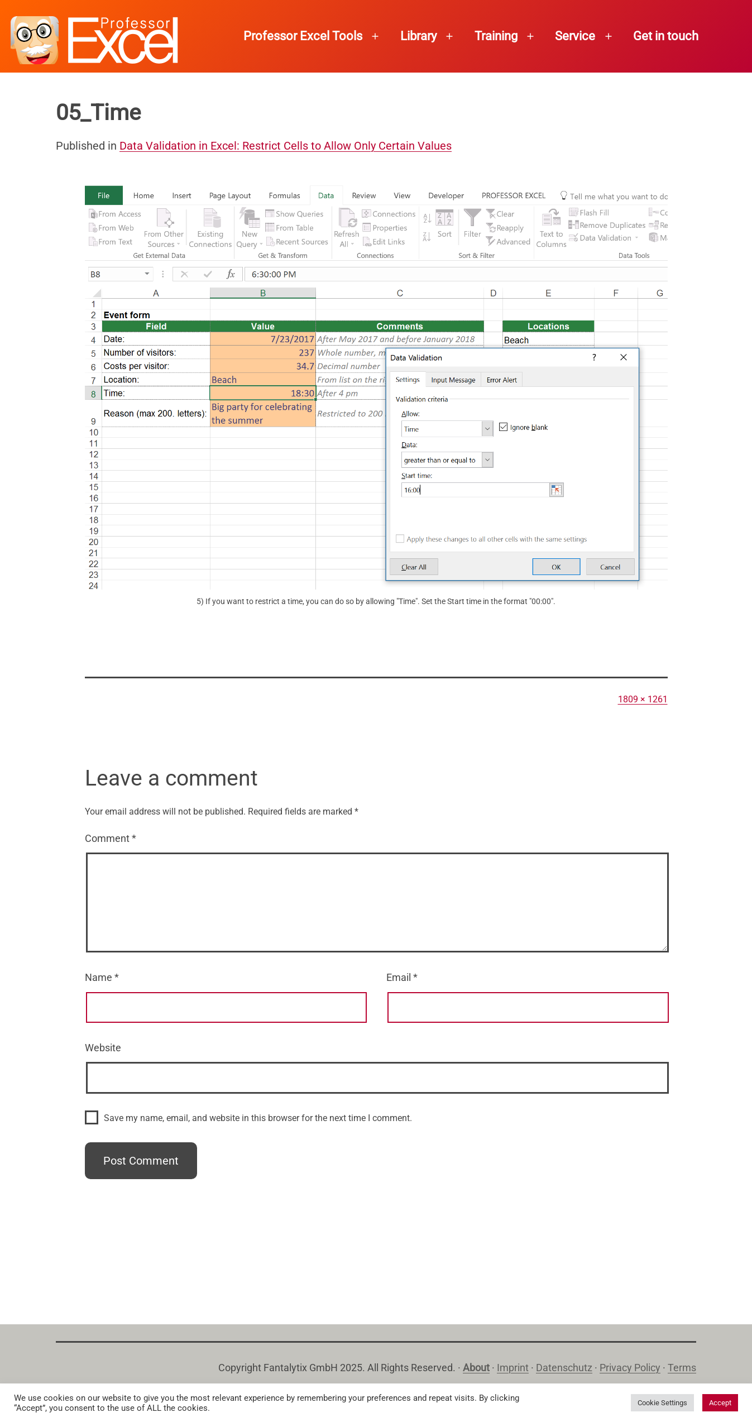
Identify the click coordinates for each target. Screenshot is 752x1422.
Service (575, 36)
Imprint (513, 1367)
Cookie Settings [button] (662, 1403)
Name (102, 977)
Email (402, 977)
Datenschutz (564, 1367)
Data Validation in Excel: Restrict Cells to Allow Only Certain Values (285, 145)
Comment (110, 838)
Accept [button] (720, 1403)
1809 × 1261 (643, 699)
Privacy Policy (630, 1367)
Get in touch (665, 36)
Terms (682, 1367)
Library (418, 36)
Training (496, 36)
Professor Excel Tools (302, 36)
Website (103, 1048)
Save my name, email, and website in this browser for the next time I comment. (258, 1118)
